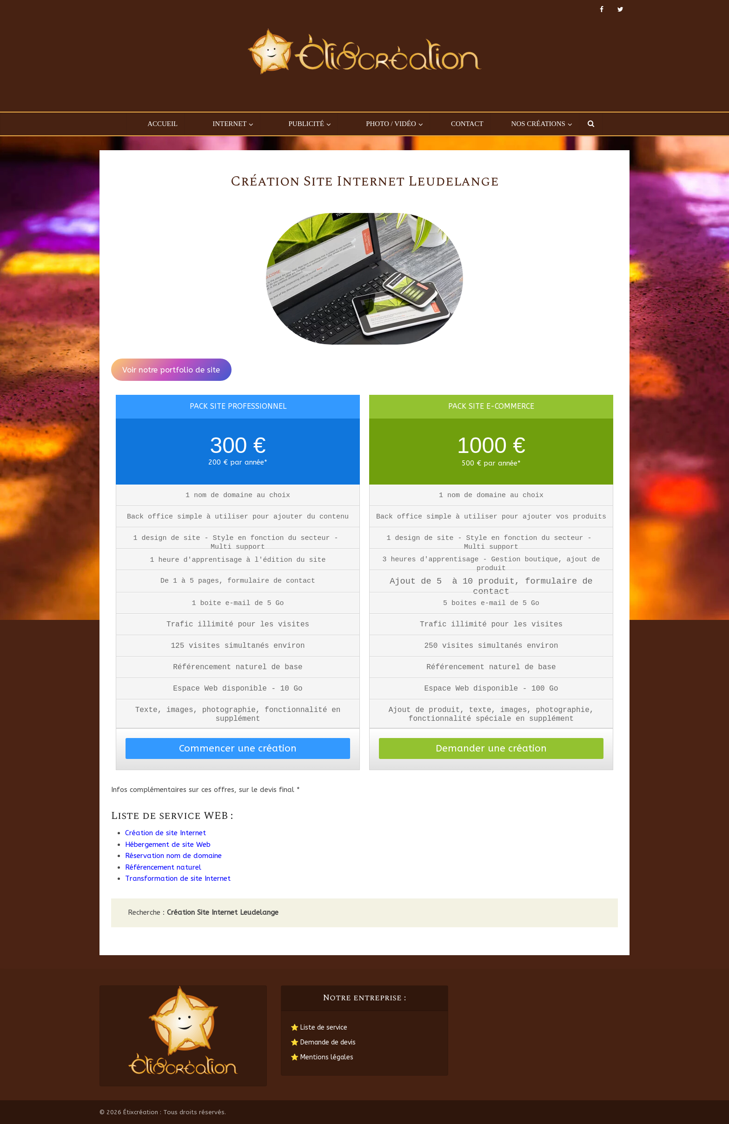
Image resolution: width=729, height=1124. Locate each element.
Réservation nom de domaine (173, 855)
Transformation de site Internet (178, 878)
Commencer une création (238, 748)
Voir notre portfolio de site (171, 369)
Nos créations (538, 123)
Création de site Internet (165, 833)
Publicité (306, 123)
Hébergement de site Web (168, 844)
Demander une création (491, 748)
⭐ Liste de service (319, 1027)
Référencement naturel (163, 867)
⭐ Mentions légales (322, 1057)
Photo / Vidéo (391, 123)
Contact (467, 123)
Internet (229, 123)
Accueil (162, 123)
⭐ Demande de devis (323, 1042)
